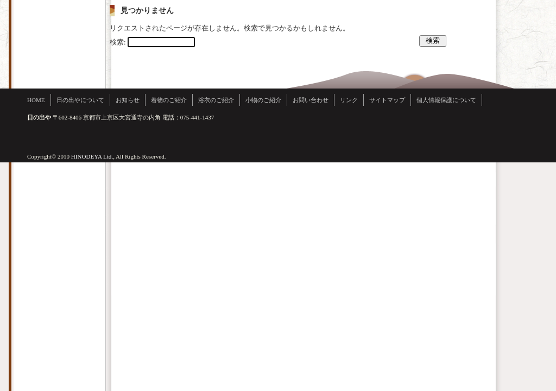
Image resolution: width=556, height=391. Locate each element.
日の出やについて (80, 100)
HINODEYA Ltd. (92, 156)
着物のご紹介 (169, 100)
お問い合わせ (310, 100)
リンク (349, 100)
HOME (36, 100)
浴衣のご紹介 (216, 100)
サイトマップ (387, 100)
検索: (118, 42)
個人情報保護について (446, 100)
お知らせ (128, 100)
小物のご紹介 (263, 100)
